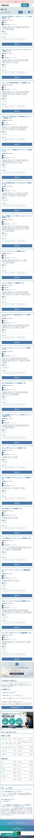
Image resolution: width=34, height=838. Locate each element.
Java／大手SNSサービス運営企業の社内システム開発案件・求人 (16, 315)
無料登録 (25, 5)
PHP (4, 67)
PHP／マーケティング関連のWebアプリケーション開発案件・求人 (17, 150)
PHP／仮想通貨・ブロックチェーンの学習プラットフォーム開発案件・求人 (17, 415)
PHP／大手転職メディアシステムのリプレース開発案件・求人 (17, 478)
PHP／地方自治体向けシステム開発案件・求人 (14, 383)
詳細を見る (17, 44)
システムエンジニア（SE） (8, 39)
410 (17, 664)
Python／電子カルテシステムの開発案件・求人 (14, 448)
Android (5, 33)
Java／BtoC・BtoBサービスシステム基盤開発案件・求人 (16, 633)
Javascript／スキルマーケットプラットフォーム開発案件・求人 (16, 348)
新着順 (20, 12)
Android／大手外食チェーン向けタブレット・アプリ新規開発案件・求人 (17, 17)
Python (4, 134)
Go (3, 267)
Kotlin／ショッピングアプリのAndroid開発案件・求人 (16, 601)
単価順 (25, 12)
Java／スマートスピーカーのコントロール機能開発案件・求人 (17, 570)
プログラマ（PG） (21, 39)
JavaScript (5, 367)
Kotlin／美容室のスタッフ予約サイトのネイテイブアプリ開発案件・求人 (17, 216)
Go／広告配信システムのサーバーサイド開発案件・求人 (16, 538)
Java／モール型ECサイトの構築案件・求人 (13, 283)
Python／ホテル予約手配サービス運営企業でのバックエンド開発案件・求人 (16, 117)
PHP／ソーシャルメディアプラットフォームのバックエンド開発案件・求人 (17, 50)
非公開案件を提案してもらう (17, 707)
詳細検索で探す (9, 834)
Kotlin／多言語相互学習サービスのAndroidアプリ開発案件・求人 (16, 183)
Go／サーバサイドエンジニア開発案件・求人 (13, 251)
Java (4, 299)
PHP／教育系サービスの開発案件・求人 (12, 508)
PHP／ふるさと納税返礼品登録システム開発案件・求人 (16, 83)
